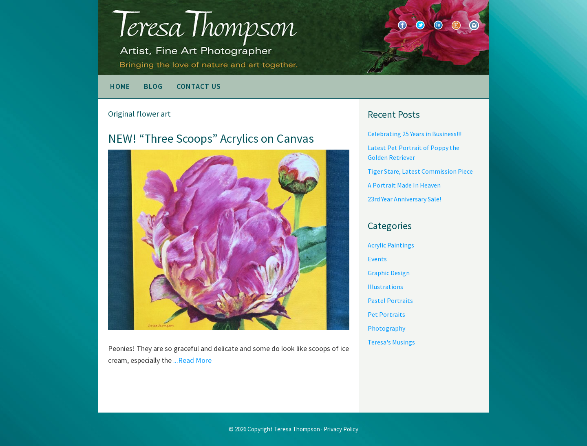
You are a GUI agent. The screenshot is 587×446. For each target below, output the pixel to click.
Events (377, 259)
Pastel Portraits (390, 300)
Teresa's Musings (391, 342)
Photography (386, 328)
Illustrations (385, 287)
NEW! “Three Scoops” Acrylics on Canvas (211, 138)
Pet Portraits (386, 314)
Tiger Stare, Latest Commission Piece (420, 171)
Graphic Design (389, 273)
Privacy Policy (341, 429)
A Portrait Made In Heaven (404, 185)
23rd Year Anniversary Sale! (404, 199)
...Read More (192, 360)
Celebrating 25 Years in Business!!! (414, 134)
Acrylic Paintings (391, 245)
